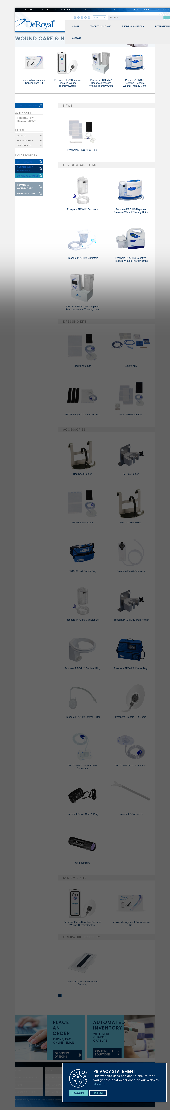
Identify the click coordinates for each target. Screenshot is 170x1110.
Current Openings (26, 1092)
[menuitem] (73, 26)
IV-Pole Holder (131, 474)
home (18, 1070)
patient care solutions (25, 169)
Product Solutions (100, 27)
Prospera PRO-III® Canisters (82, 258)
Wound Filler (25, 140)
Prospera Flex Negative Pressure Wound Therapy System (67, 83)
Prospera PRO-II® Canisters (82, 209)
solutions (104, 1053)
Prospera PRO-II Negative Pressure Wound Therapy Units (134, 83)
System (21, 135)
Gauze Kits (131, 366)
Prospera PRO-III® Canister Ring (82, 668)
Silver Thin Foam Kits (130, 414)
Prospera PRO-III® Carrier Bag (131, 668)
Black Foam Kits (82, 366)
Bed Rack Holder (82, 474)
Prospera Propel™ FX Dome (130, 717)
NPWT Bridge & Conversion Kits (82, 414)
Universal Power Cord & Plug (82, 814)
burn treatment (27, 193)
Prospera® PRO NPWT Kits (82, 150)
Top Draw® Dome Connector (130, 765)
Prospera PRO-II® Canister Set (82, 619)
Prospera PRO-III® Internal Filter (82, 717)
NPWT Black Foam (82, 522)
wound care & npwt (45, 38)
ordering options (62, 1055)
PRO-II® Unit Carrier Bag (82, 571)
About (75, 27)
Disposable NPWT (27, 121)
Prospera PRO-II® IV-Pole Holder (131, 619)
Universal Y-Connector (131, 814)
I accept (78, 1093)
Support (76, 39)
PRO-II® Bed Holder (131, 522)
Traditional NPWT (26, 118)
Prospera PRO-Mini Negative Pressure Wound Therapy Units (101, 83)
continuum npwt (28, 105)
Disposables (24, 145)
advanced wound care (25, 186)
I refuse (98, 1093)
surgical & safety (28, 175)
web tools (99, 17)
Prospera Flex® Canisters (131, 571)
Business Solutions (133, 27)
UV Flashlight (82, 863)
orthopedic (24, 161)
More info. (100, 1084)
